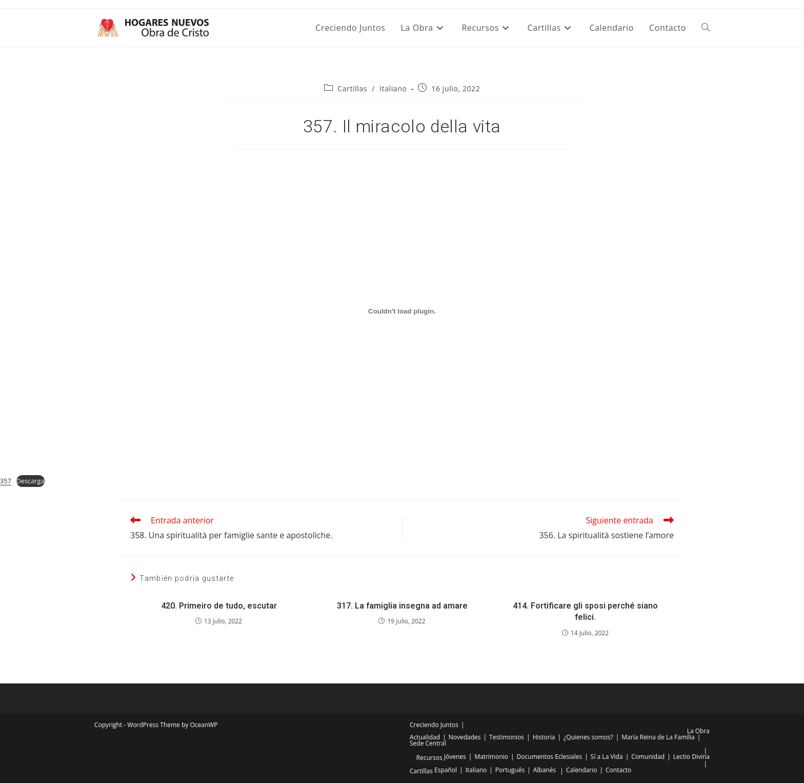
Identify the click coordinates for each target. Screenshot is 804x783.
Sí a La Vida (607, 756)
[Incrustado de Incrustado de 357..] (402, 311)
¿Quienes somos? (588, 737)
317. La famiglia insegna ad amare (402, 606)
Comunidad (648, 756)
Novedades (465, 737)
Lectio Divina (691, 756)
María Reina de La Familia (657, 737)
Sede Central (428, 743)
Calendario (581, 770)
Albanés (544, 770)
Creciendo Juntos (434, 724)
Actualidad (425, 737)
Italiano (393, 88)
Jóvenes (455, 756)
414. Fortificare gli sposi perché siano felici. (585, 611)
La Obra (698, 731)
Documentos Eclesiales (549, 756)
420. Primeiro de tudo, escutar (219, 606)
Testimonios (506, 737)
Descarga (30, 480)
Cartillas (352, 88)
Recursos (429, 757)
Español (445, 770)
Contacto (618, 770)
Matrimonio (491, 756)
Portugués (510, 770)
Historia (544, 737)
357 (5, 480)
